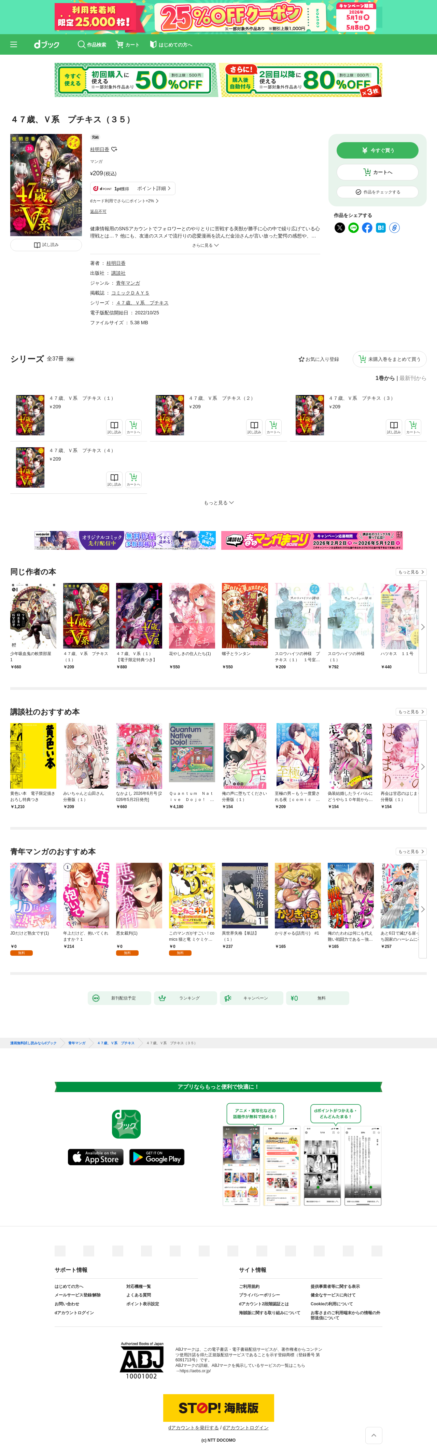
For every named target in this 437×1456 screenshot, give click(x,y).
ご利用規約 (249, 1286)
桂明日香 (99, 149)
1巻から (385, 378)
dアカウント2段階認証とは (264, 1304)
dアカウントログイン (74, 1312)
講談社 (118, 273)
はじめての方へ (69, 1286)
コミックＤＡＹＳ (130, 293)
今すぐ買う (383, 150)
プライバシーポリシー (259, 1295)
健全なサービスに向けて (333, 1295)
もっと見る (408, 572)
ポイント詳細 (151, 188)
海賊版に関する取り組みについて (269, 1312)
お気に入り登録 (322, 359)
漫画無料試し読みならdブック (33, 1043)
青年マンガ (128, 283)
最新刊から (413, 378)
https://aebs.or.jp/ (195, 1371)
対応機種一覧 (138, 1286)
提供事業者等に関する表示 (335, 1286)
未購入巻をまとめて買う (394, 359)
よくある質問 (138, 1295)
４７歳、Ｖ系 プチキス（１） (82, 398)
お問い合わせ (67, 1304)
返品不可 (98, 211)
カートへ (382, 172)
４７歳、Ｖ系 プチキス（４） (82, 450)
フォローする (114, 149)
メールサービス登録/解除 (78, 1295)
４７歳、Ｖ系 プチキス (142, 302)
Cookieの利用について (332, 1304)
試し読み (50, 244)
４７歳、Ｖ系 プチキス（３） (361, 398)
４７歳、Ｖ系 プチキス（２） (221, 398)
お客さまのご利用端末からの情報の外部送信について (345, 1315)
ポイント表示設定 (142, 1304)
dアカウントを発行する (193, 1427)
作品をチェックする (382, 192)
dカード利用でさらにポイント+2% (122, 201)
